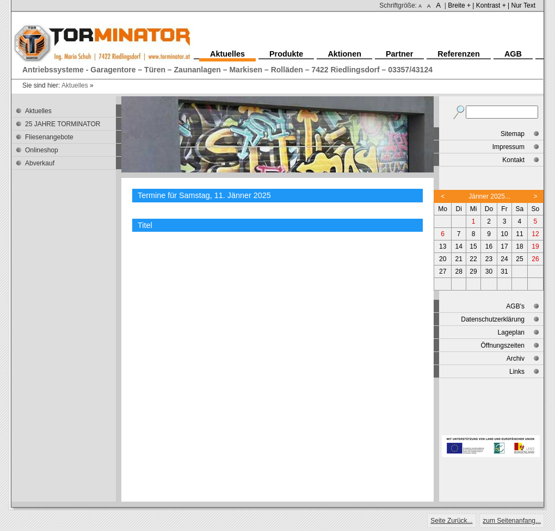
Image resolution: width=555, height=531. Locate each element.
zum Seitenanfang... (512, 520)
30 (488, 271)
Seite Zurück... (451, 520)
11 (519, 234)
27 (442, 271)
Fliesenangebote (49, 137)
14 (458, 246)
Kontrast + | (492, 5)
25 (519, 259)
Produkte (286, 54)
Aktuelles (74, 85)
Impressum (508, 147)
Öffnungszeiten (502, 345)
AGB (513, 54)
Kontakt (513, 160)
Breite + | (461, 5)
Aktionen (344, 54)
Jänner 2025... (489, 196)
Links (517, 371)
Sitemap (513, 134)
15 (473, 246)
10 (504, 234)
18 (519, 246)
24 (504, 259)
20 (442, 259)
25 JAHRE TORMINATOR (62, 124)
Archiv (516, 358)
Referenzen (458, 54)
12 (535, 234)
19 (535, 246)
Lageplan (511, 332)
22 (473, 259)
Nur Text (523, 5)
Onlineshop (41, 150)
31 (504, 271)
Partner (399, 54)
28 (458, 271)
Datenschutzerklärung (493, 319)
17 (504, 246)
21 (458, 259)
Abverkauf (39, 163)
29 (473, 271)
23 (488, 259)
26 (535, 259)
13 (442, 246)
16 (488, 246)
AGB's (515, 306)
